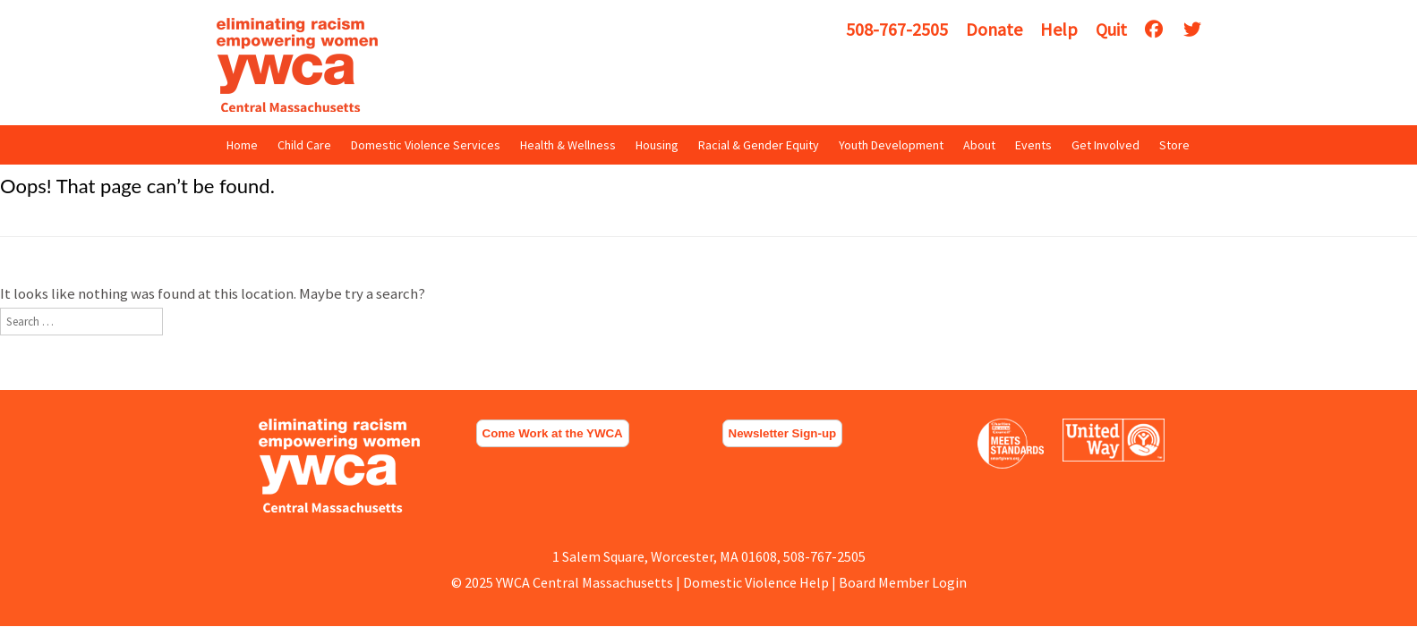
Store (1174, 145)
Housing (657, 145)
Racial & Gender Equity (758, 145)
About (979, 145)
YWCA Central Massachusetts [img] (297, 65)
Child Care (304, 145)
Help (1059, 29)
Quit (1111, 29)
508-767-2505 (897, 29)
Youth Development (891, 145)
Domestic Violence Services (425, 145)
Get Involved (1105, 145)
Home (242, 145)
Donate (994, 29)
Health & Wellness (568, 145)
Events (1033, 145)
